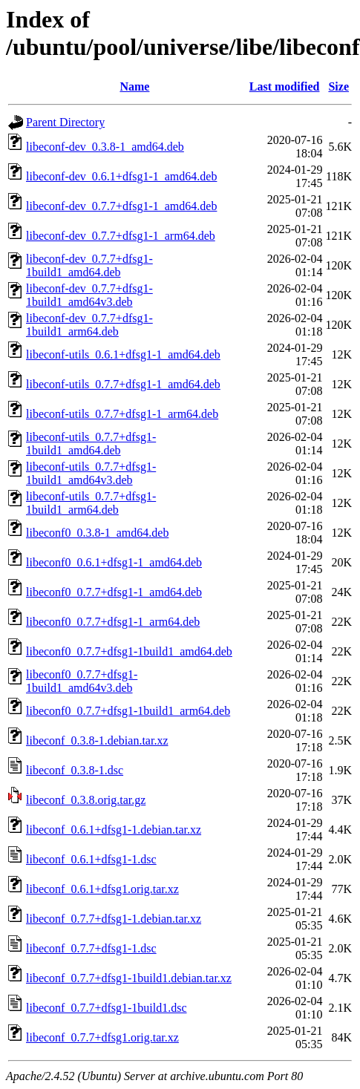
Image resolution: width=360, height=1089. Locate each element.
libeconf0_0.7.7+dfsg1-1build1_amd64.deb (129, 651)
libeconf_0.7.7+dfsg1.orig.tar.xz (102, 1037)
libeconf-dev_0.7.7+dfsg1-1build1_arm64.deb (89, 325)
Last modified (284, 86)
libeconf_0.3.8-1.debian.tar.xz (97, 740)
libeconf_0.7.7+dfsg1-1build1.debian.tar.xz (129, 978)
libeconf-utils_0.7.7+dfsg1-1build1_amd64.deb (91, 444)
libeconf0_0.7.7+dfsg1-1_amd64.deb (114, 592)
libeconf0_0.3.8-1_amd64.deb (97, 532)
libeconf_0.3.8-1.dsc (74, 770)
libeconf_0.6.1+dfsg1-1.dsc (91, 859)
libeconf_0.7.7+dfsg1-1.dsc (91, 948)
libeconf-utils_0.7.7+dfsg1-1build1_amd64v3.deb (91, 473)
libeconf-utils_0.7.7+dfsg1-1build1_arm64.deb (91, 503)
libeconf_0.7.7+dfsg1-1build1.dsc (106, 1007)
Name (134, 86)
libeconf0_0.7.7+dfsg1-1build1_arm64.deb (128, 710)
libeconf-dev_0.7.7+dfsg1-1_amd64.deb (121, 206)
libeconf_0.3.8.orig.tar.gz (85, 800)
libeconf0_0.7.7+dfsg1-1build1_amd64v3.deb (81, 681)
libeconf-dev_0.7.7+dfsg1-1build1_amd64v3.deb (89, 295)
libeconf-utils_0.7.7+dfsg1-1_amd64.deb (123, 384)
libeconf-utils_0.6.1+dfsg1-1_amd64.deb (123, 354)
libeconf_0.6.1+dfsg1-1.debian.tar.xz (113, 829)
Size (338, 86)
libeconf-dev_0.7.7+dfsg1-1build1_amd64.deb (89, 265)
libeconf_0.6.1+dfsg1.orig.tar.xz (102, 889)
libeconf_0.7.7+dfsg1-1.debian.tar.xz (113, 918)
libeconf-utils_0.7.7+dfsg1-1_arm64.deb (122, 414)
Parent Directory (65, 122)
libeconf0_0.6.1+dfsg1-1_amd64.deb (114, 562)
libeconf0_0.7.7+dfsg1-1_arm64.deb (113, 621)
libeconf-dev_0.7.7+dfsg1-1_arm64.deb (120, 235)
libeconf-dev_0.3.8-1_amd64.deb (105, 146)
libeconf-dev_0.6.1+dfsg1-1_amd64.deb (121, 176)
